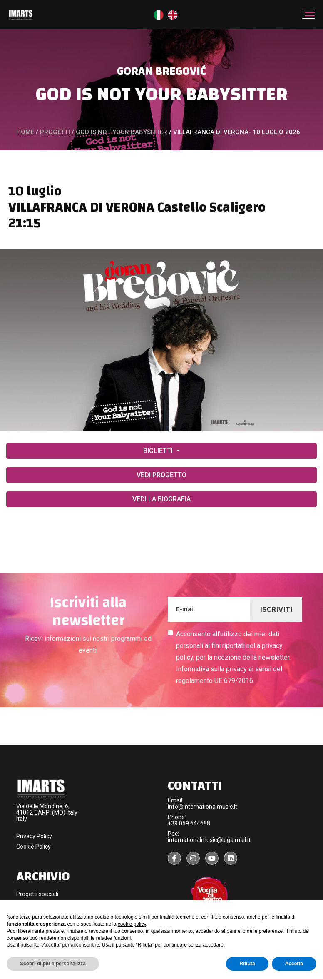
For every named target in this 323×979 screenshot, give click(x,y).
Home (25, 132)
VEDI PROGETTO (161, 475)
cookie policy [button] (132, 924)
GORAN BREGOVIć (161, 71)
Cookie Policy (33, 846)
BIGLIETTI (158, 451)
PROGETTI (55, 132)
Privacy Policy (34, 836)
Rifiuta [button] (247, 964)
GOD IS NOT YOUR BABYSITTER (161, 94)
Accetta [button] (294, 964)
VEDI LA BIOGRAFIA (161, 499)
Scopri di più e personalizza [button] (53, 964)
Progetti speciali (37, 894)
